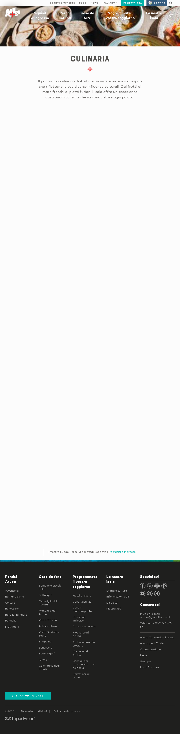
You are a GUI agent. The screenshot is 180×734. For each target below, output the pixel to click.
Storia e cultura (116, 590)
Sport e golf (47, 653)
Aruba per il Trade (152, 643)
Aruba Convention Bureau (157, 637)
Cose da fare (50, 576)
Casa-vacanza (82, 601)
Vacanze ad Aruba (80, 653)
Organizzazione (150, 649)
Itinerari (44, 659)
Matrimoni (12, 626)
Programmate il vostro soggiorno (85, 581)
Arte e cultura (48, 626)
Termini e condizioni (34, 711)
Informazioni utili (117, 596)
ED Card (157, 3)
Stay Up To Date (28, 695)
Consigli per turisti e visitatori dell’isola (84, 664)
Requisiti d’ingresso (122, 551)
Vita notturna (48, 620)
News (95, 3)
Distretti (112, 602)
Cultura (10, 602)
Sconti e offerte (62, 3)
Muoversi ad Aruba (81, 634)
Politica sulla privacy (67, 711)
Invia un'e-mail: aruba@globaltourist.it (155, 615)
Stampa (145, 661)
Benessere (12, 608)
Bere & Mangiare (16, 614)
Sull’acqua (45, 595)
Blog (83, 3)
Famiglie (10, 620)
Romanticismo (14, 596)
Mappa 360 (113, 608)
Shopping (45, 641)
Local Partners (150, 667)
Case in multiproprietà (82, 609)
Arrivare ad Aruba (84, 626)
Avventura (12, 590)
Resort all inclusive (79, 618)
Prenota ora (132, 3)
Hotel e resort (82, 595)
